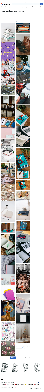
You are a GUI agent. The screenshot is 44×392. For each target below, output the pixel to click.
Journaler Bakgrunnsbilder (5, 387)
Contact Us (5, 382)
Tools (30, 2)
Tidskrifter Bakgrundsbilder (29, 384)
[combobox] (26, 4)
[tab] (11, 21)
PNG (21, 2)
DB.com (12, 382)
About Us (2, 382)
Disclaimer (37, 388)
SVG (17, 2)
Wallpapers (3, 2)
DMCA (41, 388)
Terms (35, 388)
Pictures (13, 2)
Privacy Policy (31, 388)
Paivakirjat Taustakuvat (13, 387)
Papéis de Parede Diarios (38, 384)
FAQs (8, 382)
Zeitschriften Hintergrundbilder (20, 384)
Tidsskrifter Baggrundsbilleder (10, 384)
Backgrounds (8, 2)
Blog (9, 382)
